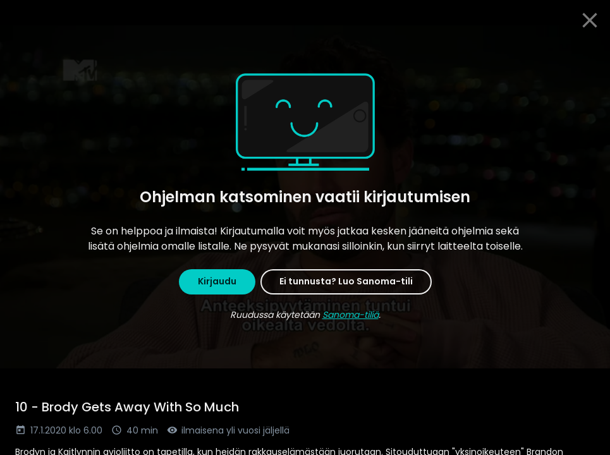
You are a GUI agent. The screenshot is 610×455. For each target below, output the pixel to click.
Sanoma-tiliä (350, 314)
